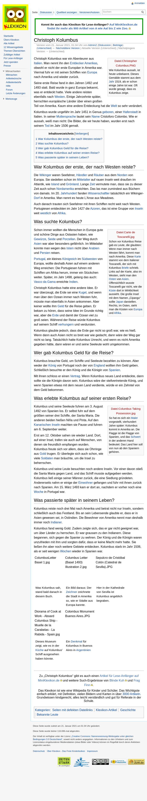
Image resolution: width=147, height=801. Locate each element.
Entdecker (77, 63)
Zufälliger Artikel (12, 54)
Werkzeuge (11, 99)
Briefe (125, 267)
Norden (122, 175)
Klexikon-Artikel (106, 710)
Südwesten (89, 259)
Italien (38, 63)
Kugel (83, 292)
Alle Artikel (9, 43)
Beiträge (117, 45)
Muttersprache (66, 116)
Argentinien (83, 650)
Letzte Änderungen (15, 93)
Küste (112, 290)
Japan (119, 301)
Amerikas (90, 63)
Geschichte (128, 710)
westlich (45, 213)
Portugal (39, 259)
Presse (7, 65)
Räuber (99, 175)
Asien (125, 279)
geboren (108, 112)
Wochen (65, 551)
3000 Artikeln (131, 694)
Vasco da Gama (45, 281)
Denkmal (76, 641)
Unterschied (44, 48)
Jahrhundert (69, 193)
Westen (60, 96)
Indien (73, 281)
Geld (61, 306)
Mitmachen (11, 75)
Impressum (92, 751)
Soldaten (47, 458)
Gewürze (40, 239)
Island (55, 184)
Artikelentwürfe (13, 82)
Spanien (114, 370)
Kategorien (42, 710)
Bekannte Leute (47, 714)
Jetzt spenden (11, 62)
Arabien (94, 248)
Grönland (72, 184)
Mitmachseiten (13, 71)
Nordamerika (65, 188)
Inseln (139, 208)
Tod (47, 125)
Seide (52, 239)
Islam (70, 248)
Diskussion (104, 45)
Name (96, 116)
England (99, 365)
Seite (35, 12)
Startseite (8, 36)
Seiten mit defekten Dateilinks (72, 710)
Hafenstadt (130, 112)
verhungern (66, 324)
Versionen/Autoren (89, 12)
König (52, 365)
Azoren (95, 208)
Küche (39, 650)
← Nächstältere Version (66, 48)
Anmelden (139, 3)
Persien (45, 252)
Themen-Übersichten (14, 51)
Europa (92, 72)
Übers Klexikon (11, 39)
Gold (43, 453)
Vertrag (75, 376)
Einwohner (85, 482)
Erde (55, 315)
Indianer (56, 522)
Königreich (69, 259)
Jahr (111, 81)
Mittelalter (83, 179)
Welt (114, 105)
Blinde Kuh (116, 680)
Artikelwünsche (13, 78)
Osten (112, 279)
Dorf (37, 198)
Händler (81, 175)
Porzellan (68, 239)
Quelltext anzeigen (67, 12)
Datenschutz (39, 751)
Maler (134, 417)
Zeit (92, 184)
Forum (9, 89)
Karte (137, 256)
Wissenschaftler (99, 193)
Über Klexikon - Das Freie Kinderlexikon (66, 751)
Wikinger (45, 175)
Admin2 (92, 45)
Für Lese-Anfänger (13, 58)
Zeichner (71, 591)
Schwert (135, 436)
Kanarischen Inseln (47, 424)
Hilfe (8, 86)
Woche (38, 491)
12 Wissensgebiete (13, 47)
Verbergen (81, 133)
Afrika (61, 213)
